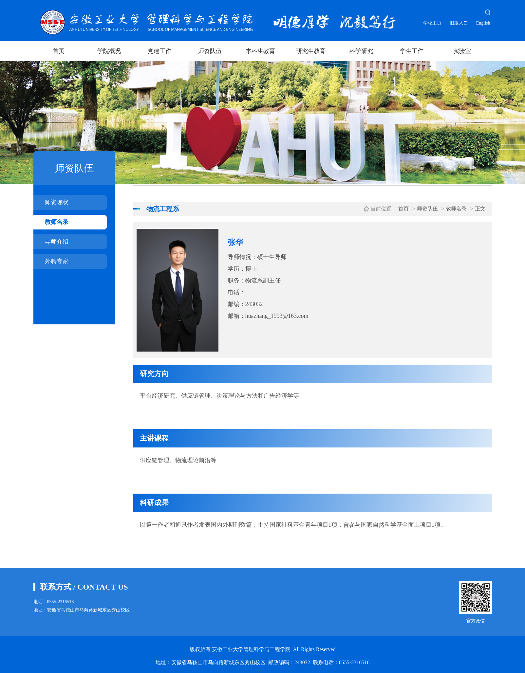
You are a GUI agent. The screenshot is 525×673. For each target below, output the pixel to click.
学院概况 (109, 51)
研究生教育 (311, 51)
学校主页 (432, 23)
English (483, 23)
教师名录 (56, 222)
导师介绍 (56, 241)
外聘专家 (56, 261)
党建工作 (159, 51)
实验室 (462, 51)
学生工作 (411, 51)
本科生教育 (260, 51)
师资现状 (56, 202)
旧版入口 (459, 23)
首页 (59, 51)
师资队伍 (210, 51)
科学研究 (361, 51)
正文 (480, 208)
